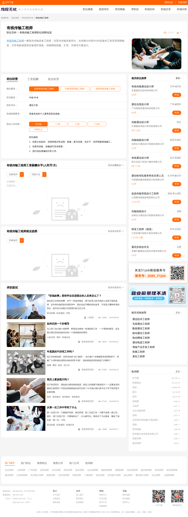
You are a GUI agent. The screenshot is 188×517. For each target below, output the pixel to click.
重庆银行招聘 (142, 475)
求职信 (135, 9)
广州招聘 (32, 470)
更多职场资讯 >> (116, 287)
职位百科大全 (27, 18)
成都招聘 (119, 470)
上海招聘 (21, 470)
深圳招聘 (44, 470)
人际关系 (51, 337)
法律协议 (56, 498)
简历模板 (120, 9)
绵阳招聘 (76, 475)
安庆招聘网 (63, 475)
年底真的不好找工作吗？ (60, 351)
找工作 (67, 365)
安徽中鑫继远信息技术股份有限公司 (148, 251)
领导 (59, 337)
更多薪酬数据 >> (116, 165)
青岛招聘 (159, 470)
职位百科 (15, 18)
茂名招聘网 (132, 470)
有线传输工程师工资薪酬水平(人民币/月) (32, 165)
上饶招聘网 (168, 475)
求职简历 (76, 397)
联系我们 (79, 498)
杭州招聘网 (171, 470)
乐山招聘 (156, 475)
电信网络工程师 (141, 337)
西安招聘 (68, 470)
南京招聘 (79, 470)
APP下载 (9, 2)
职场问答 (182, 9)
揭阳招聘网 (106, 470)
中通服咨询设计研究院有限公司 (146, 126)
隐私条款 (56, 502)
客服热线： (7, 495)
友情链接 (79, 502)
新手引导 (103, 502)
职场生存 (66, 337)
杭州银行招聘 (37, 475)
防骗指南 (103, 506)
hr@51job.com (18, 502)
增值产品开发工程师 (143, 347)
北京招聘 (9, 470)
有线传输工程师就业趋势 (22, 231)
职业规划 (61, 313)
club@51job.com (19, 498)
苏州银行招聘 (114, 475)
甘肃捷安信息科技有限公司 (144, 90)
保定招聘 (100, 475)
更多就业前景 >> (116, 231)
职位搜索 (88, 9)
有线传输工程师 (15, 40)
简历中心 (126, 502)
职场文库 (166, 9)
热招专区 (104, 9)
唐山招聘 (128, 475)
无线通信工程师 (141, 323)
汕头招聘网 (92, 470)
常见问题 (103, 498)
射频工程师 (138, 351)
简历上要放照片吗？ (58, 379)
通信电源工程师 (141, 342)
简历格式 (56, 397)
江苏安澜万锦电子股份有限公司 (146, 233)
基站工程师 (138, 356)
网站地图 (126, 495)
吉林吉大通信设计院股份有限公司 (147, 144)
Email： (9, 498)
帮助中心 (103, 495)
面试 (60, 365)
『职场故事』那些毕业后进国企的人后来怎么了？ (74, 295)
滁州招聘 (9, 475)
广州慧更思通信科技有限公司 (145, 108)
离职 (54, 365)
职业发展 (51, 313)
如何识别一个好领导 (58, 323)
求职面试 (12, 287)
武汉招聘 (56, 470)
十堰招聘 (88, 475)
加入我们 (79, 495)
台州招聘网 (22, 475)
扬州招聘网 (146, 470)
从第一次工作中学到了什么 (62, 407)
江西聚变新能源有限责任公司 (145, 197)
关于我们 (56, 495)
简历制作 (66, 397)
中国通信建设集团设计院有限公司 (147, 180)
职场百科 (150, 9)
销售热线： (7, 491)
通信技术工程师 (141, 319)
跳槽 (49, 365)
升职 (68, 313)
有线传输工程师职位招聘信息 (36, 32)
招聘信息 (168, 2)
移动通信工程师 (141, 333)
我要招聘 (182, 2)
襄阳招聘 (51, 475)
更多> (178, 78)
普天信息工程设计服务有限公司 (146, 162)
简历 (49, 397)
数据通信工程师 (141, 328)
